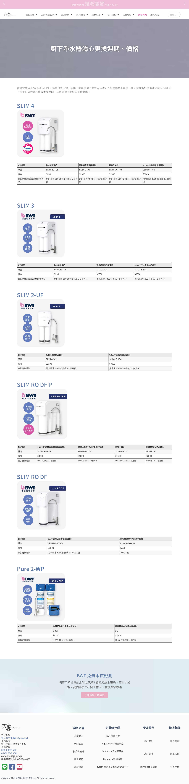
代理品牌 (78, 743)
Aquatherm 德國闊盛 (113, 743)
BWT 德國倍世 (113, 735)
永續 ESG (78, 735)
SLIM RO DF (32, 477)
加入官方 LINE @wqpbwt (14, 737)
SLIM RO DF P (34, 384)
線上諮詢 (174, 753)
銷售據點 (78, 759)
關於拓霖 (32, 14)
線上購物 (174, 728)
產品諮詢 (154, 14)
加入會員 (174, 740)
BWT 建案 (148, 753)
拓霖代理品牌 (49, 14)
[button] (4, 3)
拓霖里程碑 (78, 751)
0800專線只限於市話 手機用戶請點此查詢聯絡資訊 (15, 758)
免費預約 (82, 14)
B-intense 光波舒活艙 (113, 751)
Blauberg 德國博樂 (112, 759)
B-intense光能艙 (148, 766)
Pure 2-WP (30, 568)
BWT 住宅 (148, 740)
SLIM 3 (25, 205)
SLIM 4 (25, 106)
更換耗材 (174, 766)
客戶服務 (113, 14)
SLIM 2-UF (30, 295)
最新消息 (98, 14)
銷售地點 (129, 14)
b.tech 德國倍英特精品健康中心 (112, 766)
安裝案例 (67, 14)
